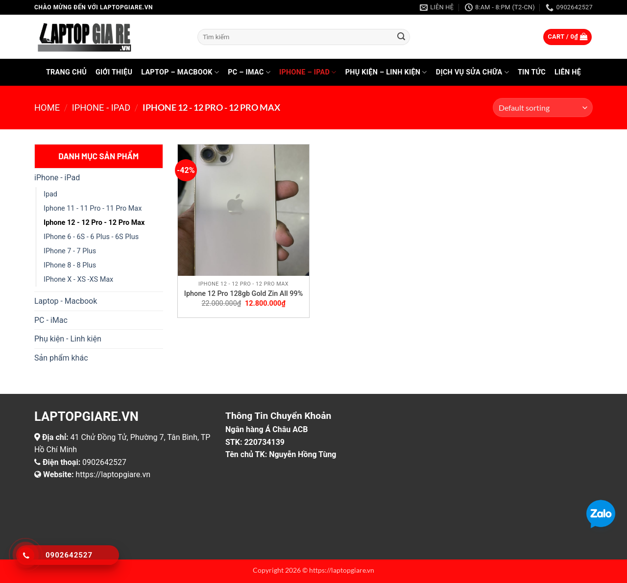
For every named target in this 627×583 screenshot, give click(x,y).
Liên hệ (568, 72)
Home (47, 107)
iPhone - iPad (101, 107)
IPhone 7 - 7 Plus (70, 251)
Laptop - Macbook (65, 301)
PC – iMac (249, 72)
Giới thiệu (114, 72)
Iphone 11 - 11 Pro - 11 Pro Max (93, 208)
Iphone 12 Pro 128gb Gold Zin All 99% (243, 294)
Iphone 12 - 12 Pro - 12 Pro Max (94, 223)
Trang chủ (66, 72)
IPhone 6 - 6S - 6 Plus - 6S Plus (91, 237)
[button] (567, 37)
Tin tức (532, 72)
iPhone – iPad (308, 72)
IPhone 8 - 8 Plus (70, 265)
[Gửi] (401, 37)
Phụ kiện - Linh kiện (67, 338)
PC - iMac (51, 320)
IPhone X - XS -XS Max (78, 279)
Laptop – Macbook (180, 72)
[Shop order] (543, 107)
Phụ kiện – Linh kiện (386, 72)
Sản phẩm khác (61, 358)
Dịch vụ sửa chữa (472, 72)
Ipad (50, 194)
